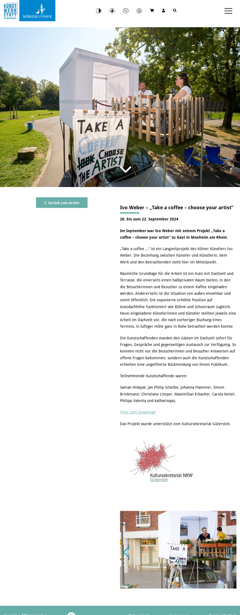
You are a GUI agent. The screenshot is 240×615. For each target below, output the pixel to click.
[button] (230, 579)
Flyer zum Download (137, 438)
